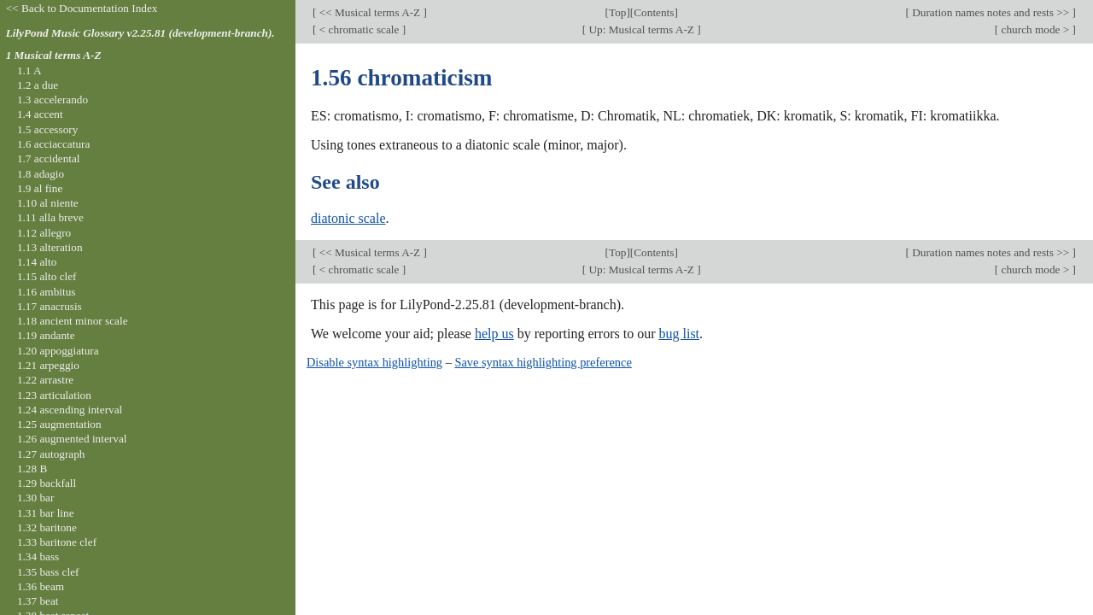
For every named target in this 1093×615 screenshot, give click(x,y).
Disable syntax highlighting (374, 362)
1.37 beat (38, 600)
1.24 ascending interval (69, 409)
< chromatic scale (358, 29)
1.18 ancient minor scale (72, 320)
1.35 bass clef (48, 571)
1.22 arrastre (45, 379)
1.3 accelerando (52, 99)
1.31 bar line (45, 513)
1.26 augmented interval (72, 438)
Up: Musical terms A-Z (641, 29)
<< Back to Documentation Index (82, 8)
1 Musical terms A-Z (54, 55)
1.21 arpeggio (48, 365)
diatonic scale (348, 218)
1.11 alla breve (50, 217)
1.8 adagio (40, 173)
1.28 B (32, 468)
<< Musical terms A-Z (369, 12)
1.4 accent (40, 114)
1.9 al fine (39, 188)
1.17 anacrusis (49, 306)
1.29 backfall (46, 483)
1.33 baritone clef (56, 542)
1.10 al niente (48, 202)
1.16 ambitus (46, 291)
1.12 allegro (44, 232)
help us (494, 333)
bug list (678, 333)
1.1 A (29, 70)
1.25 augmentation (59, 424)
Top (617, 12)
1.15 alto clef (47, 276)
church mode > (1035, 29)
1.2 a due (37, 85)
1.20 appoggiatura (58, 350)
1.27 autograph (51, 454)
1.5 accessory (47, 129)
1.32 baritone (47, 527)
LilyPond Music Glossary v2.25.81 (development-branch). (140, 32)
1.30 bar (35, 497)
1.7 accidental (48, 158)
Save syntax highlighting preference (542, 362)
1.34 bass (38, 556)
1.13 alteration (50, 247)
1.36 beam (40, 586)
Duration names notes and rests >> (991, 12)
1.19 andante (46, 335)
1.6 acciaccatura (53, 144)
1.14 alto (36, 261)
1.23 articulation (54, 395)
